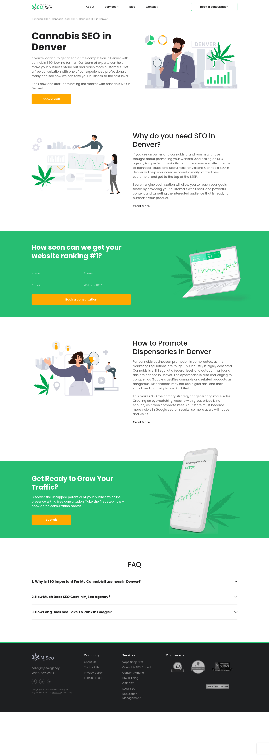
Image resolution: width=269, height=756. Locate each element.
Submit (51, 519)
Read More (141, 206)
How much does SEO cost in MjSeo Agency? (136, 596)
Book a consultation (81, 299)
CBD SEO (128, 683)
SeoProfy (56, 692)
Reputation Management (131, 696)
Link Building (130, 678)
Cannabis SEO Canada (137, 667)
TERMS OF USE (93, 678)
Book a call (51, 99)
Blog (132, 7)
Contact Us (91, 667)
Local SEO (128, 689)
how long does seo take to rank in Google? (136, 612)
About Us (90, 662)
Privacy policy (93, 673)
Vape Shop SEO (132, 662)
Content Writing (133, 673)
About (90, 7)
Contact (152, 7)
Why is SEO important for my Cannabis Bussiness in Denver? (136, 581)
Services (110, 7)
